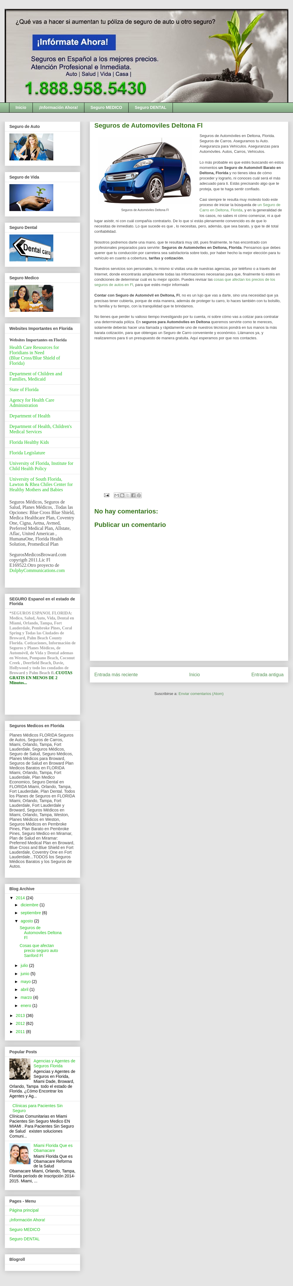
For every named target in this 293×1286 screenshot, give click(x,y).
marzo (27, 997)
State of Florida (24, 389)
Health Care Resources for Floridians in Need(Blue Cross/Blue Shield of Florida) (34, 355)
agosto (27, 921)
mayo (26, 981)
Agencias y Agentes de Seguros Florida (54, 1063)
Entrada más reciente (116, 674)
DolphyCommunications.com (37, 570)
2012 (21, 1023)
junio (25, 973)
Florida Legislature (27, 452)
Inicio (21, 107)
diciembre (30, 905)
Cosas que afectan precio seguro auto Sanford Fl (39, 950)
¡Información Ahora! (58, 107)
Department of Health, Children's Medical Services (40, 429)
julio (25, 965)
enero (26, 1005)
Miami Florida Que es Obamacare (53, 1148)
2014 (21, 897)
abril (25, 989)
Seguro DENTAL (150, 107)
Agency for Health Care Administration (31, 403)
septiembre (31, 912)
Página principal (24, 1210)
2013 (21, 1015)
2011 (21, 1031)
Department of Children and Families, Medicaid (35, 376)
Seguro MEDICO (106, 107)
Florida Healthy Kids (29, 442)
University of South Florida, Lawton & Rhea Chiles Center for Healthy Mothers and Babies (41, 484)
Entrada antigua (267, 674)
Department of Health (29, 415)
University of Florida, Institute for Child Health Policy (41, 466)
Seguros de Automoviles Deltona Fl (41, 932)
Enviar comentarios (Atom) (201, 693)
